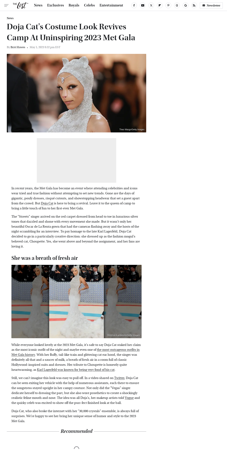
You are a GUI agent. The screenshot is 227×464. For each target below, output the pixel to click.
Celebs (89, 5)
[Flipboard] (160, 5)
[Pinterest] (168, 5)
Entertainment (111, 5)
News (38, 5)
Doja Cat (47, 203)
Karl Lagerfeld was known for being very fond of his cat (76, 370)
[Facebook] (134, 5)
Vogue (129, 398)
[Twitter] (151, 5)
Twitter (119, 378)
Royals (74, 5)
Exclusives (55, 5)
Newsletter (211, 5)
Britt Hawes (18, 47)
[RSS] (194, 5)
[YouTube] (142, 5)
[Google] (185, 5)
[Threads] (177, 5)
